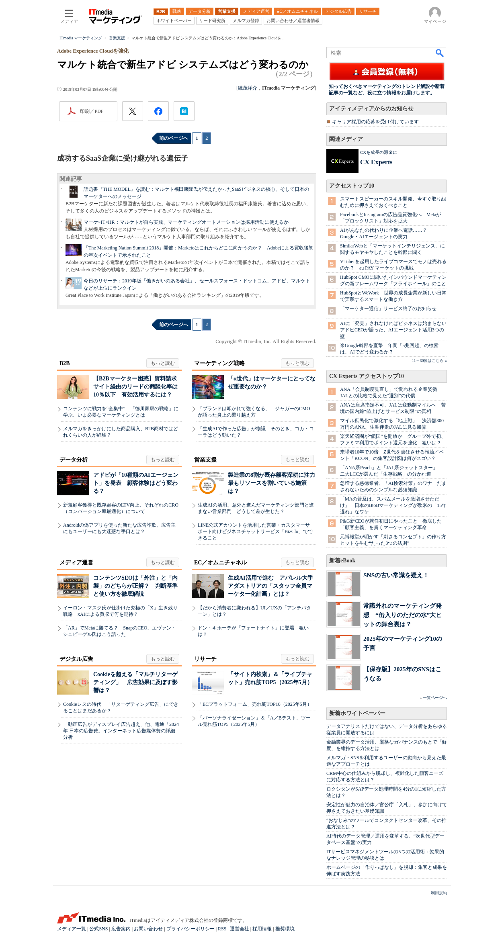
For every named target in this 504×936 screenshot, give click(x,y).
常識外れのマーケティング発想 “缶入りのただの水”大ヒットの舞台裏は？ (402, 614)
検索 (440, 52)
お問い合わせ (148, 929)
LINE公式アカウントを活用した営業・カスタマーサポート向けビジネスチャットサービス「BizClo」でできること (255, 531)
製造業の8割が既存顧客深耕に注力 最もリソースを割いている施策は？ (274, 483)
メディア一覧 (71, 929)
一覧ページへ (435, 697)
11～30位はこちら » (429, 360)
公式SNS (98, 929)
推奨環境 (285, 929)
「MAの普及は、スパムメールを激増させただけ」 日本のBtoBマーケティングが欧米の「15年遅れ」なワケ (393, 505)
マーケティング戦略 (219, 363)
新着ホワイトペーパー (357, 713)
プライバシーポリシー (190, 929)
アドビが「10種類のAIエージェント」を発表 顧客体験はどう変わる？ (135, 483)
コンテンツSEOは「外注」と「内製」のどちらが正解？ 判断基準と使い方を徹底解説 (135, 586)
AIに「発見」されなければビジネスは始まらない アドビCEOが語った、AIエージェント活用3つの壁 (395, 330)
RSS (222, 929)
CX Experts (376, 162)
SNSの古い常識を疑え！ (396, 575)
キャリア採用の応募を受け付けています (375, 122)
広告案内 (121, 929)
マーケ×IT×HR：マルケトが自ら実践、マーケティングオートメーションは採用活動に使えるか (186, 222)
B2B (64, 363)
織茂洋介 (247, 88)
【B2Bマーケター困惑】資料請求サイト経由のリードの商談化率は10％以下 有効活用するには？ (135, 387)
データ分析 (73, 460)
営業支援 (205, 460)
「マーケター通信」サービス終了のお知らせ (388, 308)
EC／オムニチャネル (220, 563)
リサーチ (205, 659)
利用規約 (439, 893)
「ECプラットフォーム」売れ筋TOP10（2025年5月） (255, 704)
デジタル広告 (76, 659)
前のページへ (173, 138)
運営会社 (239, 929)
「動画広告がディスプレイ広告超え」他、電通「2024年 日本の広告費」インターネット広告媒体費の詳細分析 (121, 730)
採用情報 (262, 929)
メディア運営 (76, 563)
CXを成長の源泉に (378, 152)
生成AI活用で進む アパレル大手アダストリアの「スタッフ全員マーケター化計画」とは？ (270, 586)
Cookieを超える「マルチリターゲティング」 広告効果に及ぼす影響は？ (135, 682)
